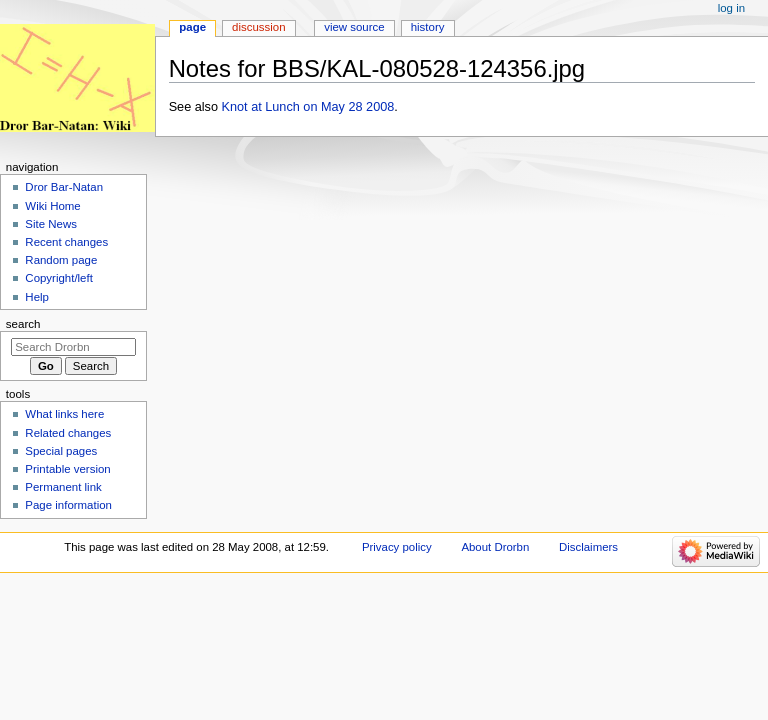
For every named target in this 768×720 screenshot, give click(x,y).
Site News (51, 224)
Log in (731, 8)
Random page (61, 260)
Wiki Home (52, 206)
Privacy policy (397, 547)
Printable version (67, 469)
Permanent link (63, 487)
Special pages (61, 451)
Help (37, 297)
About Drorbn (495, 547)
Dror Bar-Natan (64, 187)
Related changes (68, 433)
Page (192, 27)
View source (354, 27)
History (428, 27)
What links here (64, 414)
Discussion (258, 27)
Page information (68, 505)
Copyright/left (58, 278)
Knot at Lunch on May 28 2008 (308, 107)
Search (23, 324)
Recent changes (66, 242)
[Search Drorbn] (73, 347)
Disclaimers (588, 547)
